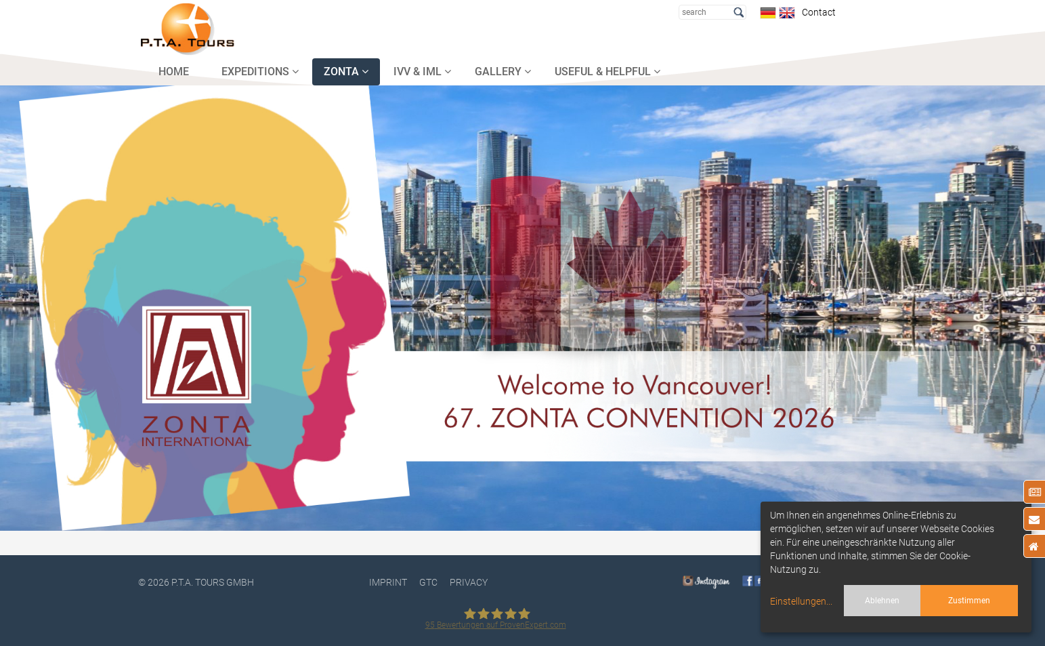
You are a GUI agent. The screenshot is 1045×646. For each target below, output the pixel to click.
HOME (173, 71)
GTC (428, 582)
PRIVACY (469, 582)
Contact (817, 12)
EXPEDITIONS (260, 71)
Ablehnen (882, 600)
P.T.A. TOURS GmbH (212, 582)
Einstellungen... (801, 601)
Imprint (388, 582)
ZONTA (346, 71)
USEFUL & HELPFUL (607, 71)
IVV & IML (422, 71)
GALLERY (503, 71)
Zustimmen (969, 600)
